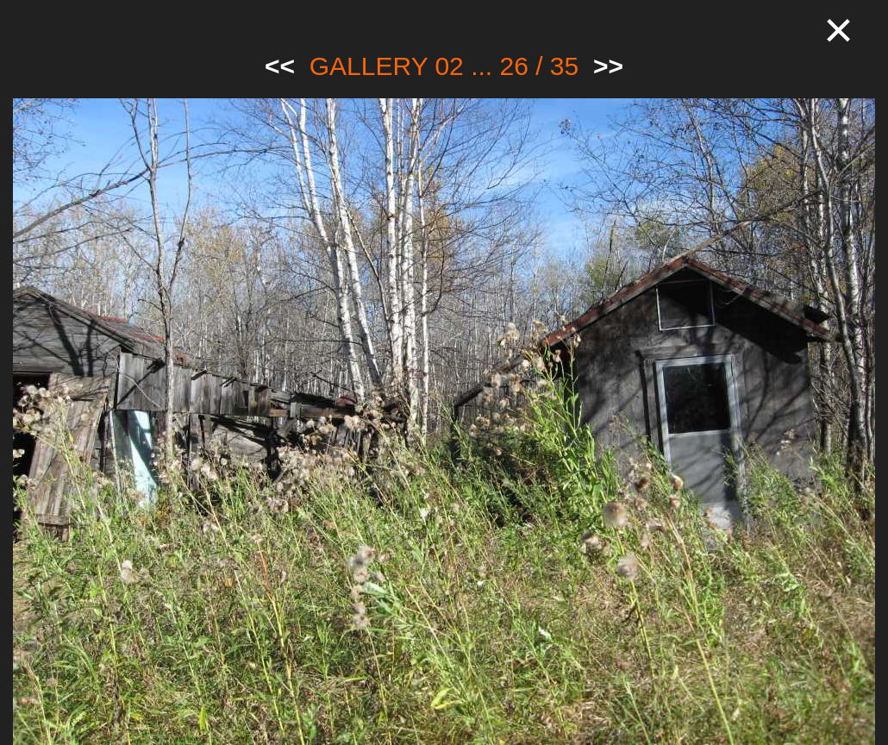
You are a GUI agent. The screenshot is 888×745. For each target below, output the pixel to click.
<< (280, 66)
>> (608, 66)
